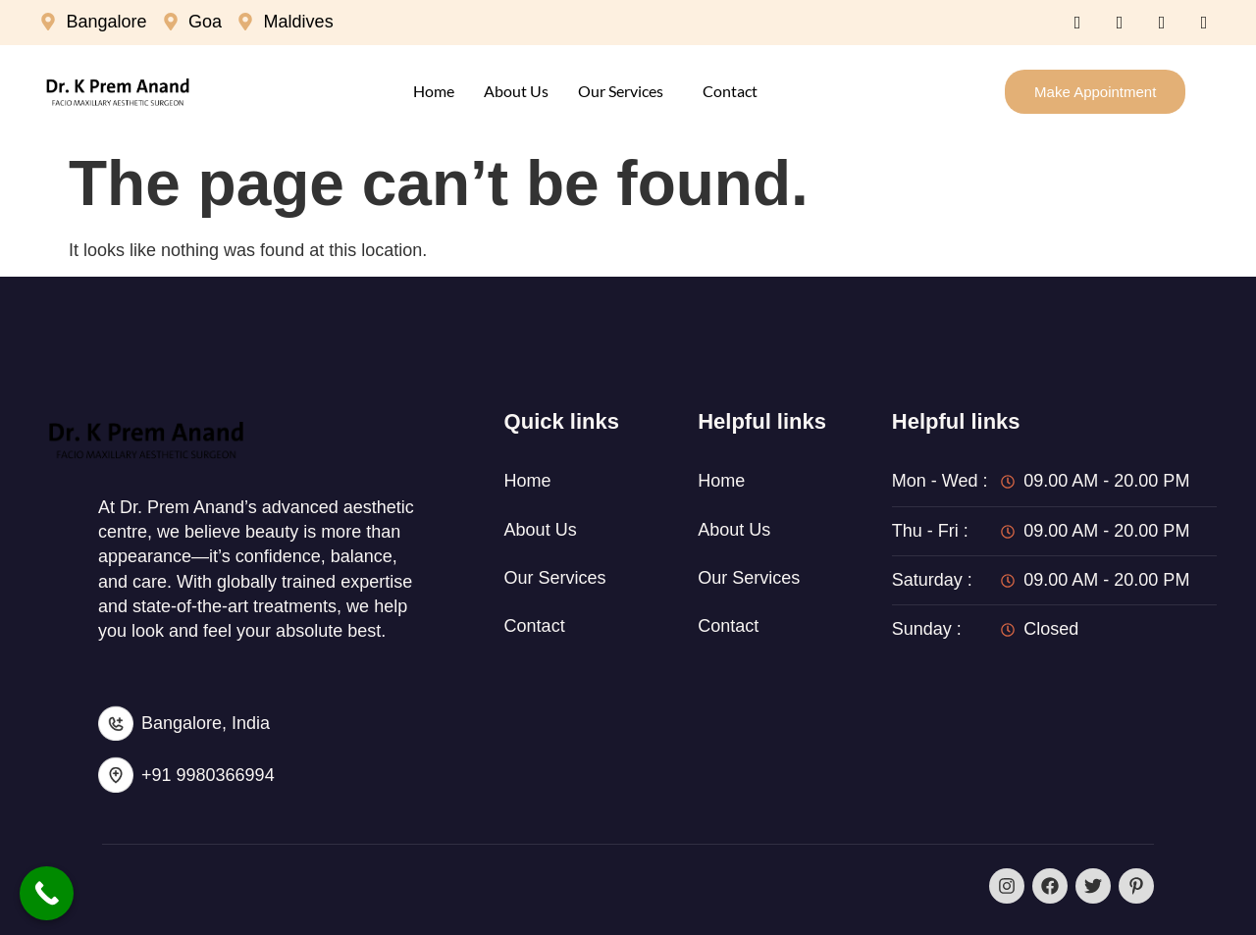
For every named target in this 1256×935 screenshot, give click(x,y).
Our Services (620, 90)
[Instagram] (1204, 22)
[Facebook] (1077, 22)
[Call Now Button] (47, 893)
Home (433, 90)
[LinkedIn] (1162, 22)
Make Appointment (1095, 91)
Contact (730, 90)
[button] (625, 91)
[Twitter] (1119, 22)
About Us (516, 90)
